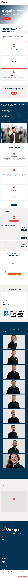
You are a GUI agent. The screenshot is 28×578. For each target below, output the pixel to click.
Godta (20, 576)
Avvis (25, 576)
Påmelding (24, 229)
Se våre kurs (14, 93)
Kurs (2, 542)
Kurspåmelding (6, 18)
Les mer (2, 574)
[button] (0, 270)
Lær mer (14, 204)
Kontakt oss (4, 545)
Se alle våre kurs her (14, 220)
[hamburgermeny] (26, 2)
